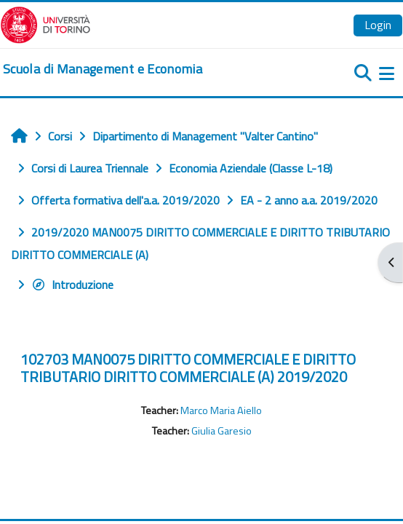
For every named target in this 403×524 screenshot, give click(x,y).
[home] (102, 69)
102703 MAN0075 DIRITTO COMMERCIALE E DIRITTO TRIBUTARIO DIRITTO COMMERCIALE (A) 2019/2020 (188, 368)
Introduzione (72, 284)
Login (377, 24)
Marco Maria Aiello (221, 410)
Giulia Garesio (221, 431)
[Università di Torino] (45, 23)
